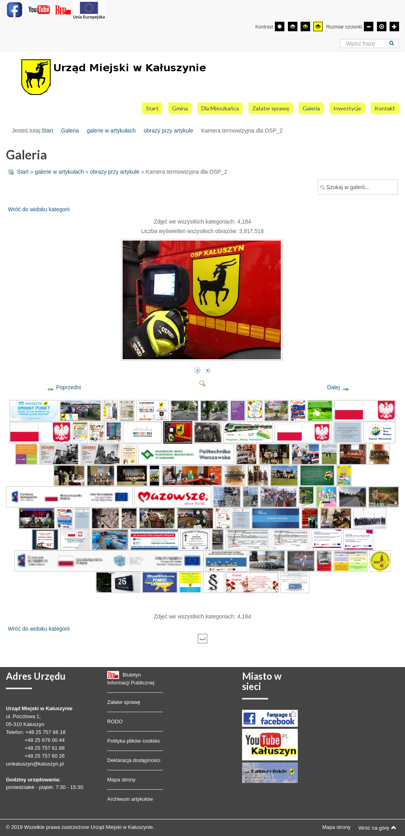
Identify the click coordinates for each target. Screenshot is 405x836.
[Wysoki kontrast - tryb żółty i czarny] (318, 26)
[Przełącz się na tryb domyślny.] (279, 26)
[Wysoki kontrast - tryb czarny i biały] (292, 26)
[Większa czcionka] (394, 26)
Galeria (70, 130)
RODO (115, 721)
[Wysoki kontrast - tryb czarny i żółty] (305, 26)
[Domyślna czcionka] (381, 26)
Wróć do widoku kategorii (39, 209)
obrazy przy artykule (168, 130)
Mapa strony (121, 780)
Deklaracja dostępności (133, 760)
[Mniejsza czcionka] (368, 26)
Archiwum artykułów (130, 799)
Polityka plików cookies (133, 741)
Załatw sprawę (123, 702)
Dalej (333, 387)
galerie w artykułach (111, 130)
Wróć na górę (377, 828)
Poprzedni (68, 387)
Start (47, 130)
